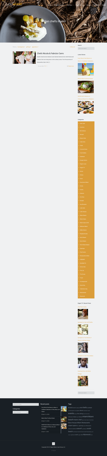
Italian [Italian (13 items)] (74, 416)
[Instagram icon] (54, 450)
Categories (21, 47)
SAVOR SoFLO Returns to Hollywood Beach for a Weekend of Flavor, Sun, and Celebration (85, 98)
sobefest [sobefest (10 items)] (74, 428)
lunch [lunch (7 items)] (78, 416)
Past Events (83, 252)
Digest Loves (83, 164)
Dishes (81, 175)
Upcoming (82, 285)
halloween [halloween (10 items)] (70, 416)
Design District (83, 160)
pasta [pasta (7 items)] (84, 425)
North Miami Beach (84, 244)
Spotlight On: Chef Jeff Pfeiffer (85, 322)
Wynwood (82, 296)
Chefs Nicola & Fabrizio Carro (50, 53)
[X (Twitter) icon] (53, 450)
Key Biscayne (83, 204)
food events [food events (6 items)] (87, 413)
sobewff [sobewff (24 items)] (79, 428)
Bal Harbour (83, 130)
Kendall (82, 200)
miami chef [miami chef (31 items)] (78, 420)
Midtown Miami (84, 226)
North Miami (83, 241)
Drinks (81, 186)
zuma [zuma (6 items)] (92, 434)
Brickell (82, 134)
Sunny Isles (83, 266)
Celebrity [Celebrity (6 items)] (77, 407)
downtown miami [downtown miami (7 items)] (86, 410)
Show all (72, 47)
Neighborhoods (83, 233)
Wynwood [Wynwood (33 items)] (86, 435)
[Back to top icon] (53, 443)
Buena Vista (83, 138)
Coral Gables (83, 153)
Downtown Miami (84, 182)
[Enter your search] (86, 48)
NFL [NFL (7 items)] (77, 425)
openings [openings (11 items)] (81, 425)
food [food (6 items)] (84, 413)
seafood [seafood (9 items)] (70, 428)
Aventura (82, 127)
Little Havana (83, 211)
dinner (81, 171)
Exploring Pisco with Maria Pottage (84, 373)
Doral (81, 178)
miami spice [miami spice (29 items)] (72, 425)
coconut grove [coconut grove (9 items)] (71, 410)
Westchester (83, 292)
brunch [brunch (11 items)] (74, 407)
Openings (82, 248)
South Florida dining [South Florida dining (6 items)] (87, 431)
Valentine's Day (83, 289)
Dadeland (82, 156)
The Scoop (82, 274)
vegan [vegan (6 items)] (79, 434)
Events (81, 189)
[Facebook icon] (52, 450)
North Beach (83, 237)
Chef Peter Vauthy (82, 307)
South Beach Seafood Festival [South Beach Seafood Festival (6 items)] (78, 431)
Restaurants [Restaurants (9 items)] (88, 425)
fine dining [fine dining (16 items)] (80, 413)
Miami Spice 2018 (84, 222)
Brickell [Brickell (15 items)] (70, 407)
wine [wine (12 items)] (82, 434)
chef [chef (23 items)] (80, 407)
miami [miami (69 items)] (85, 416)
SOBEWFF (82, 259)
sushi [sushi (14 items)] (76, 434)
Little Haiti (82, 208)
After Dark (82, 123)
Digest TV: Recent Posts (84, 303)
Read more (71, 66)
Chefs (81, 145)
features (82, 193)
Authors (35, 47)
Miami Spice (83, 219)
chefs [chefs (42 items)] (85, 407)
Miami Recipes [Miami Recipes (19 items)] (72, 423)
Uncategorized (83, 281)
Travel (81, 278)
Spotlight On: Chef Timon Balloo (85, 355)
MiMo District (83, 230)
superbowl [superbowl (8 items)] (72, 434)
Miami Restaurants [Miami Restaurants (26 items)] (83, 423)
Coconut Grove (83, 149)
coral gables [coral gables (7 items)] (77, 410)
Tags (28, 47)
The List (82, 270)
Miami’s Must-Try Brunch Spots (85, 78)
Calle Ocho (82, 142)
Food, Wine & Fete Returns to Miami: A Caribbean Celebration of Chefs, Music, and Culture (86, 60)
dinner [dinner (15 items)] (81, 410)
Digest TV (82, 167)
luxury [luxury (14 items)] (80, 416)
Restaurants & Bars (84, 255)
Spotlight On (83, 263)
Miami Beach (83, 215)
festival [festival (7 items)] (75, 413)
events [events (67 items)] (71, 413)
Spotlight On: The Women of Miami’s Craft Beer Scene (84, 339)
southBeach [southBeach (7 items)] (84, 428)
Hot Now (82, 197)
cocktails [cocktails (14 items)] (89, 407)
